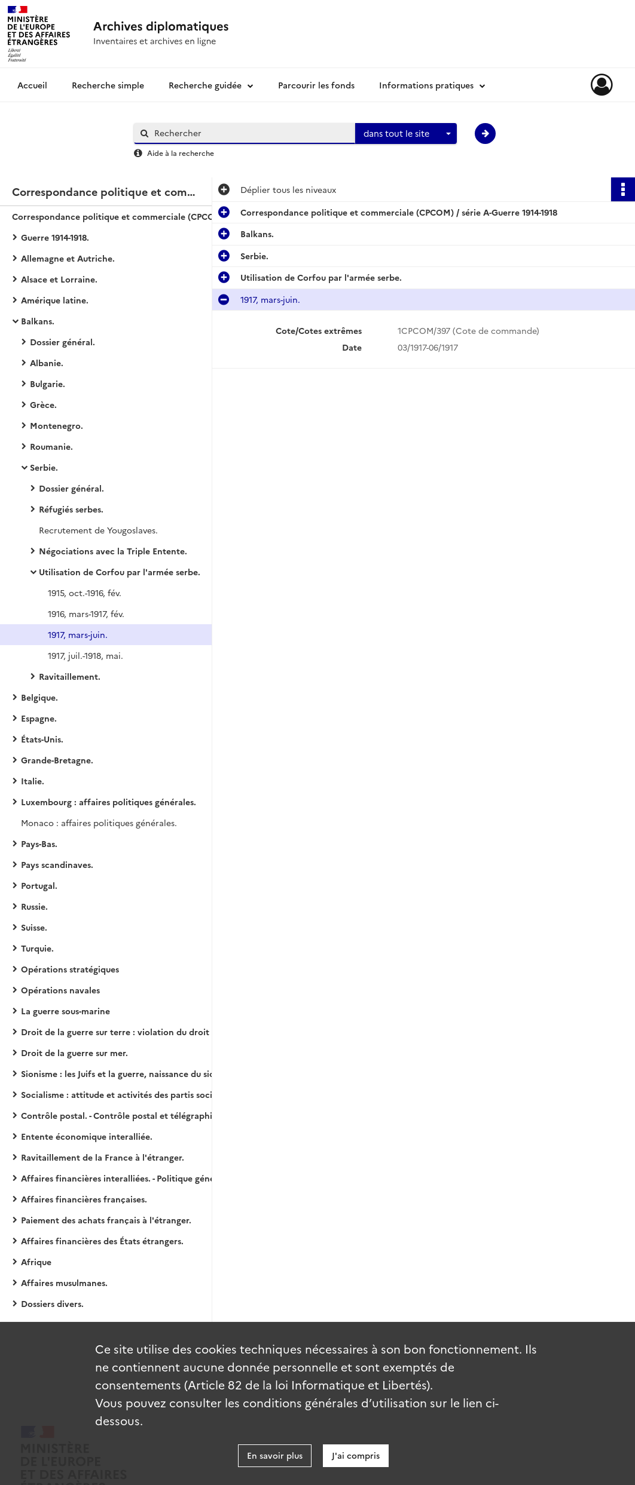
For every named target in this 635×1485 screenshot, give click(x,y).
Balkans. (37, 321)
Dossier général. (62, 342)
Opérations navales (60, 990)
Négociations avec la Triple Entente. (113, 551)
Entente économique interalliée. (86, 1136)
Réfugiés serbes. (71, 509)
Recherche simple (108, 85)
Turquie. (37, 948)
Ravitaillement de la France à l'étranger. (102, 1157)
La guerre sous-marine (65, 1011)
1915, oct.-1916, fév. (84, 593)
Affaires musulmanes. (64, 1282)
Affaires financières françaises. (84, 1199)
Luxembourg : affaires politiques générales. (108, 802)
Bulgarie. (47, 383)
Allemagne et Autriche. (68, 258)
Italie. (32, 781)
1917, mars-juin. (78, 634)
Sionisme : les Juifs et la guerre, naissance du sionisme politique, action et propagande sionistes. (140, 1073)
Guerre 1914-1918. (55, 237)
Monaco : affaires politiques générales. (99, 823)
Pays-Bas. (39, 843)
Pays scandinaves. (57, 864)
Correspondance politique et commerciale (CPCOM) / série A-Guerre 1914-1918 (131, 216)
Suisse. (34, 927)
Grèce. (43, 404)
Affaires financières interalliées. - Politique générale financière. (140, 1178)
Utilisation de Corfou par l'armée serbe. (119, 572)
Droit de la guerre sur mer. (74, 1052)
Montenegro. (56, 425)
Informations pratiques (426, 85)
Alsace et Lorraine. (59, 279)
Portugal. (39, 885)
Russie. (34, 906)
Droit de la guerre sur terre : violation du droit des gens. (135, 1032)
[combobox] (406, 134)
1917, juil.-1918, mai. (85, 655)
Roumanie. (51, 446)
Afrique (36, 1262)
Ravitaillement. (69, 676)
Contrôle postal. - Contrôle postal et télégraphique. (125, 1115)
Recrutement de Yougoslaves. (98, 530)
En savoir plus (275, 1455)
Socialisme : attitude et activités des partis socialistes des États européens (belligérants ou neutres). (140, 1094)
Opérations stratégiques (70, 969)
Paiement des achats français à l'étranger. (106, 1220)
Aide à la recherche (180, 153)
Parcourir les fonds (316, 85)
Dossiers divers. (52, 1303)
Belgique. (39, 697)
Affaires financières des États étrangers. (102, 1241)
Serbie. (44, 467)
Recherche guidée (205, 85)
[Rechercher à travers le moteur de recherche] (250, 133)
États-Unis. (42, 739)
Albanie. (46, 363)
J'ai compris (356, 1455)
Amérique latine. (54, 300)
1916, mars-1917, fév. (86, 613)
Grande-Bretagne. (57, 760)
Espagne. (39, 718)
